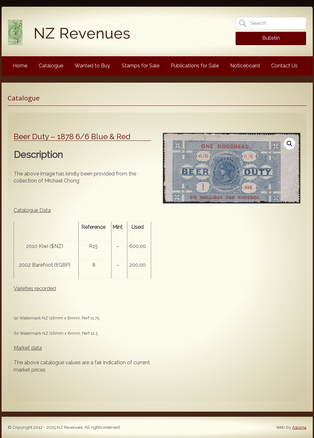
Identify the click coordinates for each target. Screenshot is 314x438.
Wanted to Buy (92, 66)
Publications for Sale (195, 66)
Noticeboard (245, 66)
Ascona (299, 427)
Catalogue (51, 66)
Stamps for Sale (140, 66)
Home (20, 66)
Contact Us (284, 66)
